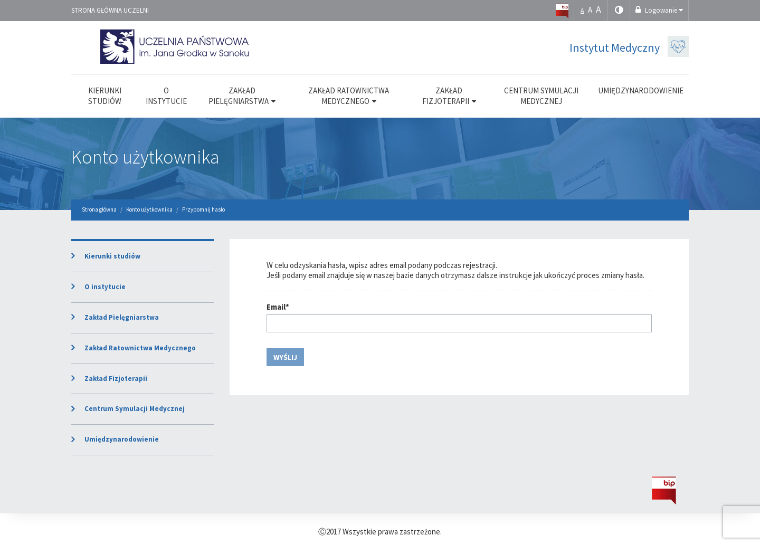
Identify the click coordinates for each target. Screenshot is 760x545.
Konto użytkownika (145, 157)
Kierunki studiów (112, 256)
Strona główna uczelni (110, 10)
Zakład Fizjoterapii (115, 378)
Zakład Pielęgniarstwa (121, 317)
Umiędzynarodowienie (121, 439)
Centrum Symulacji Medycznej (134, 408)
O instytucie (105, 286)
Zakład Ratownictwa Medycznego (140, 347)
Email (278, 307)
